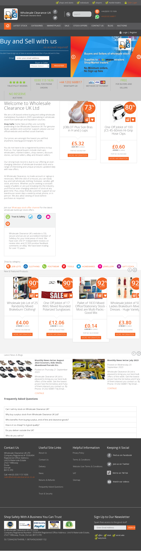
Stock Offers (80, 25)
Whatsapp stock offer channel (25, 207)
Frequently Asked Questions (51, 487)
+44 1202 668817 (70, 82)
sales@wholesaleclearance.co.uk (19, 477)
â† (73, 57)
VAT (74, 473)
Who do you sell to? (15, 435)
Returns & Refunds (47, 480)
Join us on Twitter (55, 17)
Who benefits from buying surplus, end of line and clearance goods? (37, 419)
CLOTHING (34, 266)
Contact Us (97, 25)
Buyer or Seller (41, 63)
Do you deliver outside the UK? (20, 430)
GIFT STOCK (128, 266)
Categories (37, 25)
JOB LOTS (16, 266)
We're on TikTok (120, 473)
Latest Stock (20, 25)
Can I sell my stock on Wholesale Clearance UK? (27, 409)
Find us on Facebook (55, 12)
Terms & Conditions (81, 459)
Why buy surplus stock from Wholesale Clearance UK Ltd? (32, 414)
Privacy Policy (78, 453)
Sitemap (76, 480)
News (41, 473)
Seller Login (132, 2)
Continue (39, 393)
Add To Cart (87, 119)
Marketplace (54, 25)
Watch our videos (121, 481)
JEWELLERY (108, 266)
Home (7, 26)
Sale (67, 25)
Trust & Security (45, 493)
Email (11, 58)
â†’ (139, 57)
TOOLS (70, 266)
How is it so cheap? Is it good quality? (22, 425)
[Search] (69, 14)
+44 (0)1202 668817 (108, 16)
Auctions (122, 25)
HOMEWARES (88, 266)
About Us (43, 453)
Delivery (42, 466)
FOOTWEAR (53, 266)
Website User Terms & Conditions (87, 466)
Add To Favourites (92, 119)
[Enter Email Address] (110, 527)
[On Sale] (56, 294)
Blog (110, 25)
